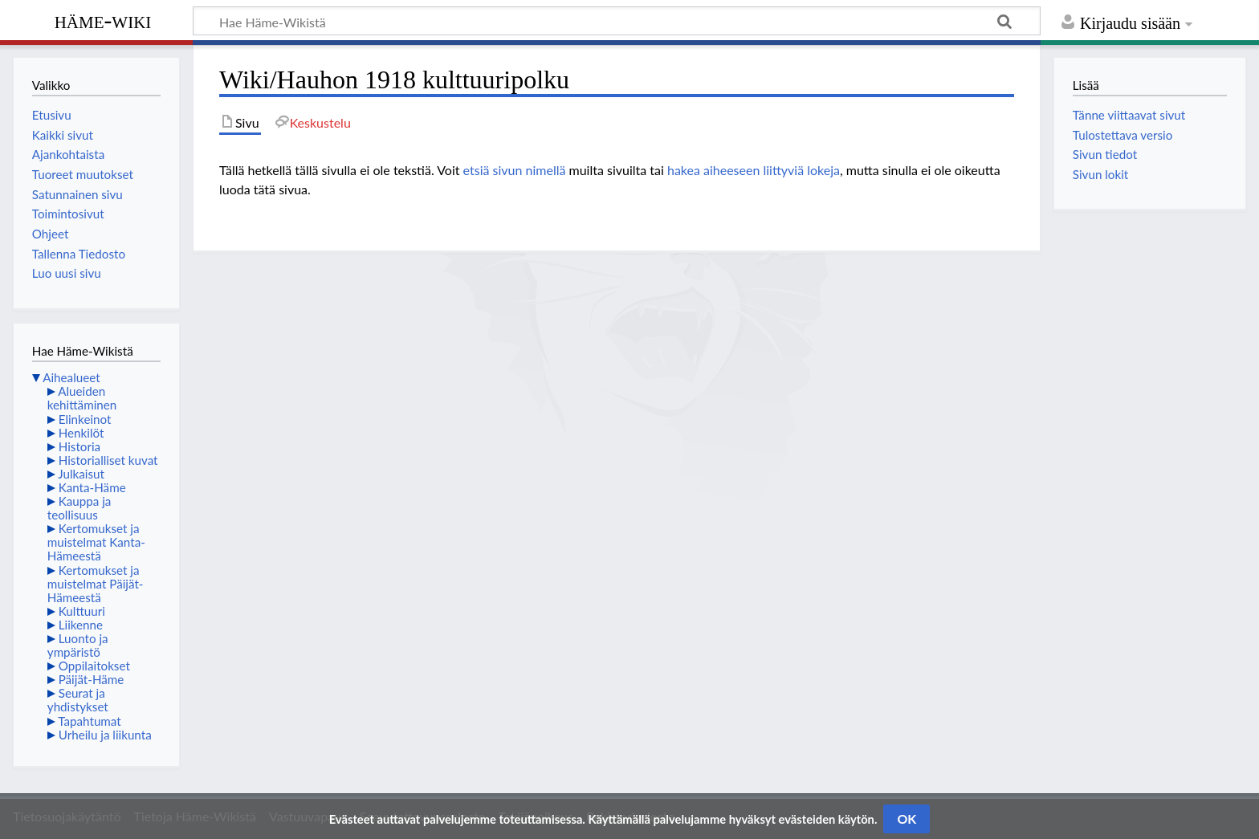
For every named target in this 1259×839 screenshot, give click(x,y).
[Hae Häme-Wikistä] (617, 21)
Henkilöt (81, 433)
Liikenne (81, 624)
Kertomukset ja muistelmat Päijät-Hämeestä (95, 584)
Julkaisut (81, 473)
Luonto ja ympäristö (77, 645)
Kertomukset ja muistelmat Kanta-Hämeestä (96, 542)
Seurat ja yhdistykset (77, 700)
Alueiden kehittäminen (81, 398)
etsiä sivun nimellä (514, 169)
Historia (79, 446)
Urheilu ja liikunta (105, 734)
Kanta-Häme (92, 487)
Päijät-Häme (91, 679)
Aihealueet (71, 377)
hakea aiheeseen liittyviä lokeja (753, 169)
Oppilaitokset (94, 665)
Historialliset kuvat (108, 460)
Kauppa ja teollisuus (79, 508)
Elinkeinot (85, 419)
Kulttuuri (82, 611)
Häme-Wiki (103, 20)
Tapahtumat (89, 721)
